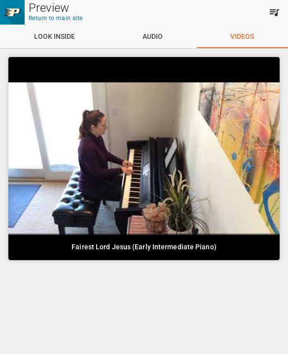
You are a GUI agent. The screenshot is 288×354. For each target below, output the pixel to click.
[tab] (54, 36)
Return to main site (56, 18)
